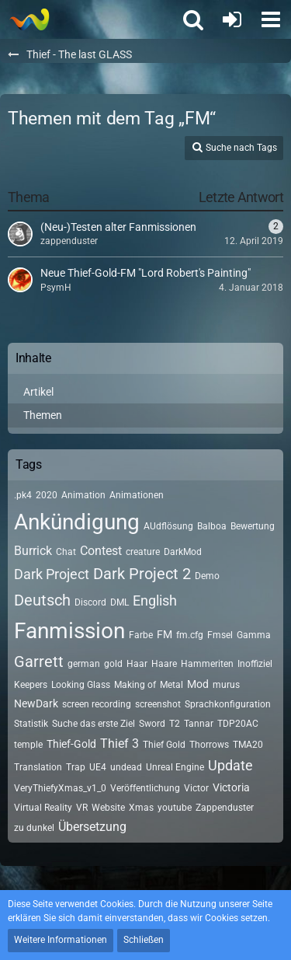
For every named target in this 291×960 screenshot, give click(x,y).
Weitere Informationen (60, 939)
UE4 (97, 767)
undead (126, 767)
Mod (198, 684)
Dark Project (51, 574)
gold (113, 663)
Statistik (31, 723)
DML (119, 602)
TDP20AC (237, 723)
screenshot (158, 704)
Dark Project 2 (142, 573)
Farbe (141, 635)
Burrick (33, 550)
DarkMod (183, 551)
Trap (75, 767)
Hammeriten (207, 663)
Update (230, 765)
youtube (175, 807)
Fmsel (220, 635)
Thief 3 (119, 743)
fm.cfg (189, 635)
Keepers (30, 684)
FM (164, 634)
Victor (196, 788)
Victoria (231, 787)
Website (108, 807)
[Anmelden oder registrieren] (232, 19)
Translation (38, 767)
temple (28, 744)
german (84, 663)
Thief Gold (164, 744)
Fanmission (69, 631)
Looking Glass (80, 684)
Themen (42, 415)
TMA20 (248, 744)
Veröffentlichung (145, 788)
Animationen (136, 495)
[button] (270, 19)
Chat (66, 551)
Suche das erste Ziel (93, 723)
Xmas (141, 807)
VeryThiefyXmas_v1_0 (60, 788)
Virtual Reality (43, 807)
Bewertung (252, 526)
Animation (83, 495)
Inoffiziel (254, 663)
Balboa (212, 526)
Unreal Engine (175, 767)
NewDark (36, 703)
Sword (152, 723)
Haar (136, 663)
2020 (46, 495)
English (155, 600)
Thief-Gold (71, 744)
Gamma (254, 635)
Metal (171, 684)
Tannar (198, 723)
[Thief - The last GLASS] (29, 19)
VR (82, 807)
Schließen (143, 939)
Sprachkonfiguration (228, 704)
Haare (164, 663)
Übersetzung (92, 826)
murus (226, 684)
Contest (101, 550)
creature (143, 551)
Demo (207, 576)
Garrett (39, 661)
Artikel (38, 392)
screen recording (96, 704)
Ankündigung (77, 522)
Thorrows (209, 744)
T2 (174, 723)
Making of (135, 684)
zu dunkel (34, 827)
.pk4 (23, 495)
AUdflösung (168, 526)
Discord (90, 602)
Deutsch (42, 600)
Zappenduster (225, 807)
